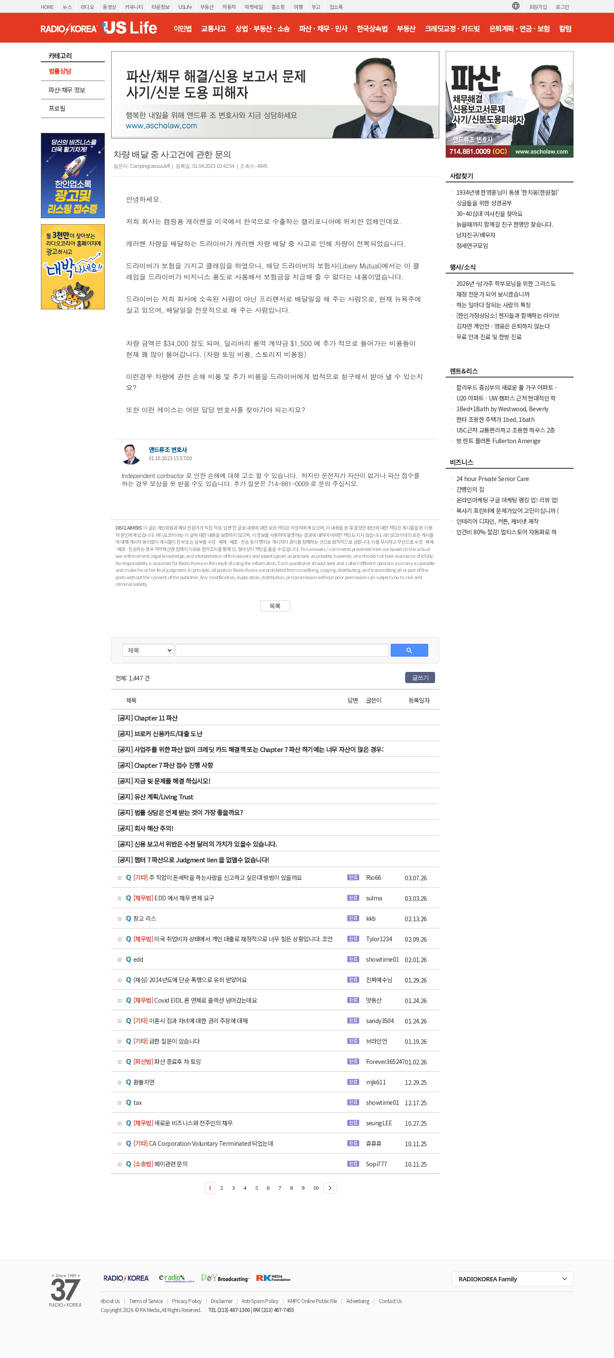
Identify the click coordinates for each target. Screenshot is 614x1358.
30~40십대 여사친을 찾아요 (489, 213)
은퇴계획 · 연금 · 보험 (519, 28)
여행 (298, 6)
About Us (110, 1300)
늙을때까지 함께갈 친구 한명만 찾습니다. (504, 224)
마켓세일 (253, 6)
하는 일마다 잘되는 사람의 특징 (493, 304)
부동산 (206, 6)
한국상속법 (372, 28)
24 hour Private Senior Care (492, 478)
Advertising (357, 1300)
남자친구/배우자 (476, 235)
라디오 (87, 6)
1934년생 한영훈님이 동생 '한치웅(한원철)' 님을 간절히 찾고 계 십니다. (507, 196)
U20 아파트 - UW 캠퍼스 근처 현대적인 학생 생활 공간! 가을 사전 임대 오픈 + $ (506, 402)
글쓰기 (420, 677)
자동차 (229, 6)
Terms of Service (145, 1300)
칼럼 (565, 28)
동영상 (109, 6)
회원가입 (538, 6)
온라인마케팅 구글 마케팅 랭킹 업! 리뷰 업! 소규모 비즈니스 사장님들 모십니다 (507, 504)
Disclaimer (221, 1300)
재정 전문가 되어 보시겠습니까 (492, 294)
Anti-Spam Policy (260, 1300)
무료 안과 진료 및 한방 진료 (489, 336)
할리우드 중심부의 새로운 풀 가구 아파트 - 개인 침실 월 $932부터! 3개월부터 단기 (506, 391)
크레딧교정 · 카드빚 (452, 28)
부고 (315, 6)
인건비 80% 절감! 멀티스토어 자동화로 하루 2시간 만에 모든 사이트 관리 (506, 536)
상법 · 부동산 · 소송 (262, 28)
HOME (47, 6)
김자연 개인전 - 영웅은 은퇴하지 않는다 (503, 326)
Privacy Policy (187, 1300)
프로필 (57, 108)
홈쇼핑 (278, 6)
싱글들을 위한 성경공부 (484, 203)
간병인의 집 (470, 489)
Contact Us (390, 1300)
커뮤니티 (134, 6)
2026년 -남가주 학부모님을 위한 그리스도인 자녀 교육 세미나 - (506, 287)
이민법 (182, 28)
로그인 (562, 6)
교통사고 (213, 28)
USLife (185, 6)
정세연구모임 (472, 245)
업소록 (336, 6)
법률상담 (60, 70)
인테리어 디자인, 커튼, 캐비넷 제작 (497, 521)
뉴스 (67, 6)
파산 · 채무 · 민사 (323, 28)
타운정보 (161, 6)
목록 (275, 606)
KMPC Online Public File (312, 1300)
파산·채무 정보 (67, 89)
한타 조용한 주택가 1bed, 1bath (495, 419)
